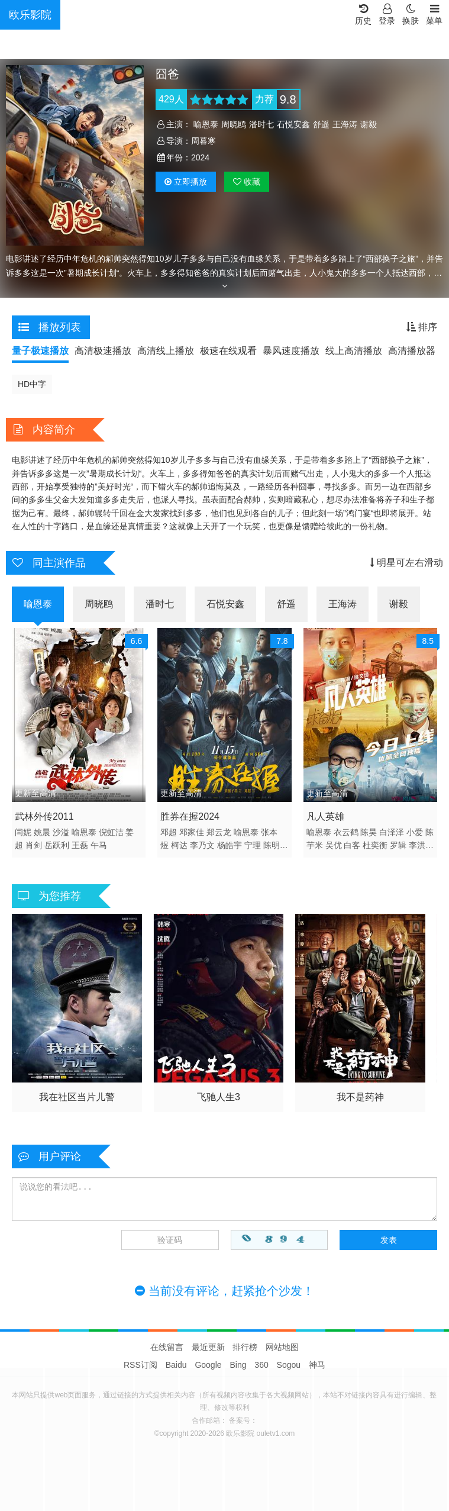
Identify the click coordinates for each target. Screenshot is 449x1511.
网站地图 (282, 1347)
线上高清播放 (353, 351)
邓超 (168, 832)
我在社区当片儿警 (77, 1097)
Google (208, 1365)
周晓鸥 (233, 124)
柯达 (179, 845)
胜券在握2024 (189, 816)
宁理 (252, 845)
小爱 (414, 832)
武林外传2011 (44, 816)
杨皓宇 (229, 845)
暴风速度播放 (291, 351)
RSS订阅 (140, 1365)
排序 (421, 327)
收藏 (246, 181)
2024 (200, 157)
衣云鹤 (346, 832)
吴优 (333, 845)
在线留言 (166, 1347)
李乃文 (202, 845)
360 (261, 1365)
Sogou (289, 1365)
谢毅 (368, 124)
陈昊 (368, 832)
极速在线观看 (228, 351)
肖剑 (33, 845)
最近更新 (208, 1347)
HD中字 (32, 384)
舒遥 (321, 124)
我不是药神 (360, 1097)
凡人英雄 (325, 816)
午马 (99, 845)
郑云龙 (218, 832)
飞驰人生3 (218, 1097)
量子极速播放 (40, 351)
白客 (352, 845)
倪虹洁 (111, 832)
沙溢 (61, 832)
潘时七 (261, 124)
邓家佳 (191, 832)
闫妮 (23, 832)
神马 (317, 1365)
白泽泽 (391, 832)
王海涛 (344, 124)
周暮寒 (203, 141)
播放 (185, 181)
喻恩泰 (205, 124)
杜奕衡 (375, 845)
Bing (238, 1365)
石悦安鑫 (293, 124)
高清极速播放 (103, 351)
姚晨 (42, 832)
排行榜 (244, 1347)
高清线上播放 (165, 351)
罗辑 (398, 845)
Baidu (176, 1365)
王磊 (80, 845)
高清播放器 (411, 351)
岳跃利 (56, 845)
